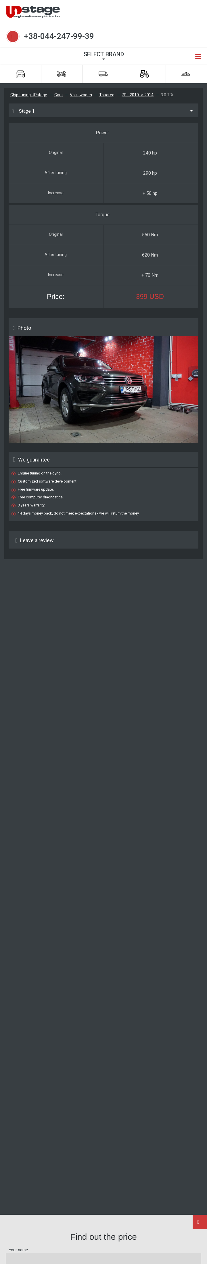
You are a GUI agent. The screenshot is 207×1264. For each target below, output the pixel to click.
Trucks (103, 73)
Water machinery (185, 73)
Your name (18, 1250)
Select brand (104, 54)
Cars (20, 73)
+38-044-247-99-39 (59, 36)
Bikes (61, 73)
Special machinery (144, 73)
